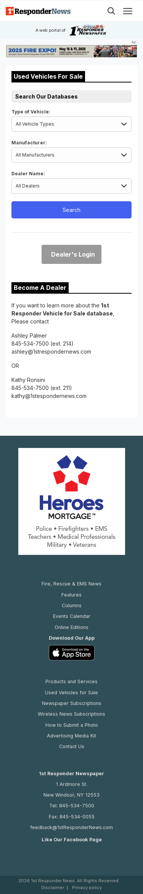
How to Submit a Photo (71, 725)
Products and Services (71, 681)
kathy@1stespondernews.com (49, 396)
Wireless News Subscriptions (71, 714)
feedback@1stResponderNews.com (71, 827)
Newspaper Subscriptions (71, 703)
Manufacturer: (29, 142)
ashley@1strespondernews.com (51, 351)
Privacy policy (87, 888)
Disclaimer (52, 888)
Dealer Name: (28, 173)
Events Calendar (71, 616)
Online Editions (71, 627)
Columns (72, 605)
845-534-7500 (30, 343)
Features (71, 595)
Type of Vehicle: (30, 112)
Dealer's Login (73, 254)
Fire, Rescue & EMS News (71, 584)
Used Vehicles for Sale (71, 692)
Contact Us (71, 746)
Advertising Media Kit (71, 736)
